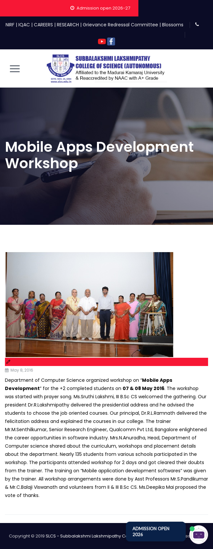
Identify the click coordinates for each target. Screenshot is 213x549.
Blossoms (172, 24)
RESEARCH (68, 24)
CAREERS (43, 24)
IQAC (24, 24)
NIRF (10, 24)
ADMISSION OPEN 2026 (150, 531)
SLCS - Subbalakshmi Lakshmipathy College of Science (104, 536)
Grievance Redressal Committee (120, 24)
